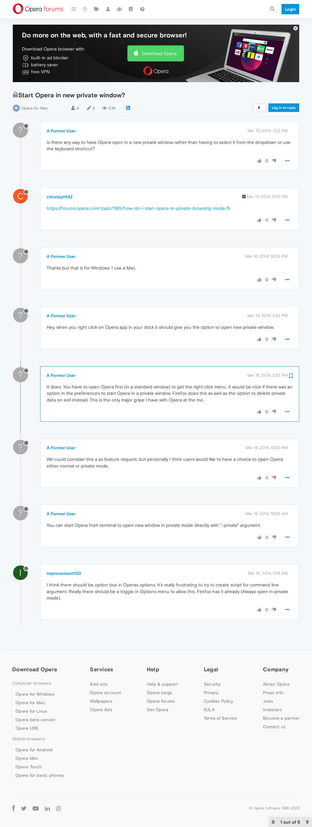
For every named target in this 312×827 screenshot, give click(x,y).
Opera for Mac (34, 108)
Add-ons (99, 684)
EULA (209, 709)
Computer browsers (31, 683)
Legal (211, 669)
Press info (273, 692)
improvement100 (64, 573)
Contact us (274, 726)
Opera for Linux (31, 711)
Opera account (105, 692)
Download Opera (159, 53)
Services (101, 669)
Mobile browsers (28, 739)
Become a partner (281, 718)
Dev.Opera (158, 709)
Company (276, 669)
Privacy (211, 692)
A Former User (61, 130)
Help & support (162, 684)
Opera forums (161, 701)
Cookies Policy (218, 701)
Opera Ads (101, 709)
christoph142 (60, 196)
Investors (272, 709)
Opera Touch (29, 766)
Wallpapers (101, 701)
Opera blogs (159, 692)
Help (153, 669)
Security (212, 684)
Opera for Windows (35, 694)
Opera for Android (34, 749)
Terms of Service (220, 718)
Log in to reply (284, 108)
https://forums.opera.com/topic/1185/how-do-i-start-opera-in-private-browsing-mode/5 (138, 208)
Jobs (268, 701)
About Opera (276, 684)
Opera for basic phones (40, 775)
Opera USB (27, 728)
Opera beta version (35, 719)
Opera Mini (27, 758)
